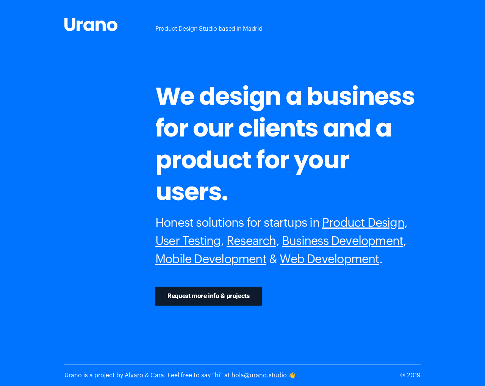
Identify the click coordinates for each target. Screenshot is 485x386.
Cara (157, 375)
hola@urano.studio (259, 375)
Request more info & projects (208, 296)
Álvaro (134, 375)
